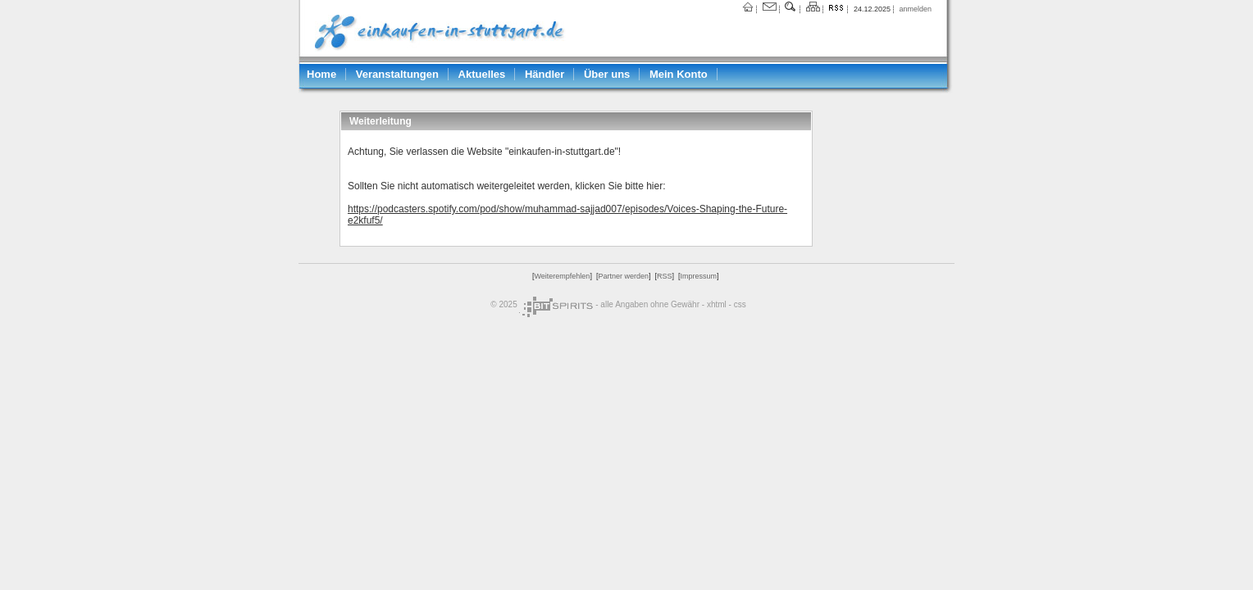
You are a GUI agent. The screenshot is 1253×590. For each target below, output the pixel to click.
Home (321, 74)
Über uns (607, 74)
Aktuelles (482, 74)
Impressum (698, 276)
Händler (544, 74)
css (740, 304)
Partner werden (623, 276)
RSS (664, 276)
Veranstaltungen (397, 74)
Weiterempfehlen (562, 276)
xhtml (717, 304)
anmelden (915, 9)
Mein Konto (678, 74)
